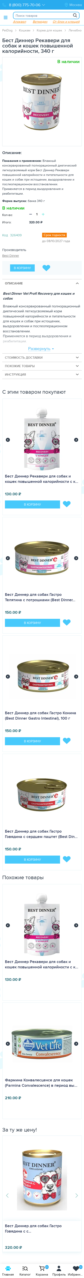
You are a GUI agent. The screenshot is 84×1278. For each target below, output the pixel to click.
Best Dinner (10, 255)
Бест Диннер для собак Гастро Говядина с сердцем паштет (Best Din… (41, 834)
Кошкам (24, 30)
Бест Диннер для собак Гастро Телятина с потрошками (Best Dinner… (40, 597)
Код (5, 235)
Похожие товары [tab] (42, 366)
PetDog (7, 30)
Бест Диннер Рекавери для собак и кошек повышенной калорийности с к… (41, 478)
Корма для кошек (49, 30)
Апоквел (19, 21)
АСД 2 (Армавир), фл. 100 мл (29, 1226)
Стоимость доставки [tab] (42, 357)
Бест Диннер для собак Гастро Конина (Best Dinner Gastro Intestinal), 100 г (40, 715)
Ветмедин (40, 21)
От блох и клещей (66, 21)
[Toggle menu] (5, 17)
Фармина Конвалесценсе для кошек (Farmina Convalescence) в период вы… (41, 1082)
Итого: (6, 222)
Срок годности (54, 235)
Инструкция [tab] (42, 374)
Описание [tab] (42, 283)
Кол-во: (7, 215)
